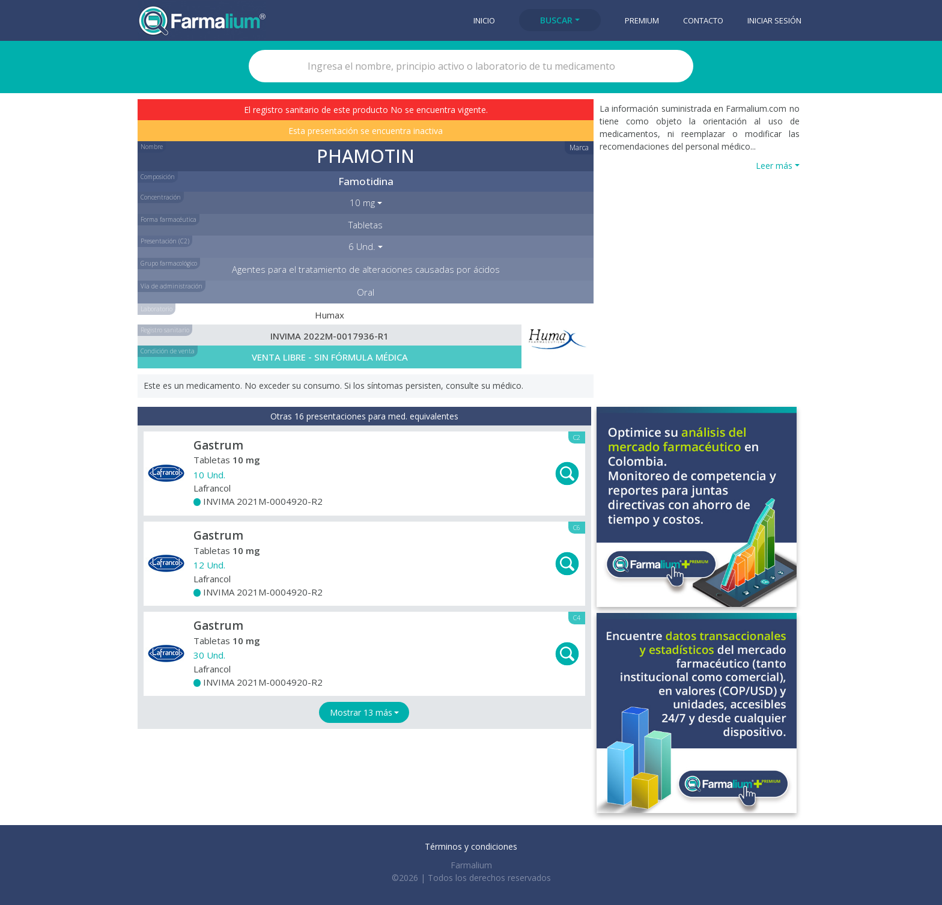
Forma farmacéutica (168, 219)
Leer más (774, 165)
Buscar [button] (556, 20)
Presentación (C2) (165, 241)
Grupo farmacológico (169, 263)
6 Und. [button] (361, 246)
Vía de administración (171, 286)
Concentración (161, 197)
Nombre (152, 146)
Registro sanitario (165, 330)
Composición (158, 176)
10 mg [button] (362, 203)
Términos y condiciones (471, 846)
